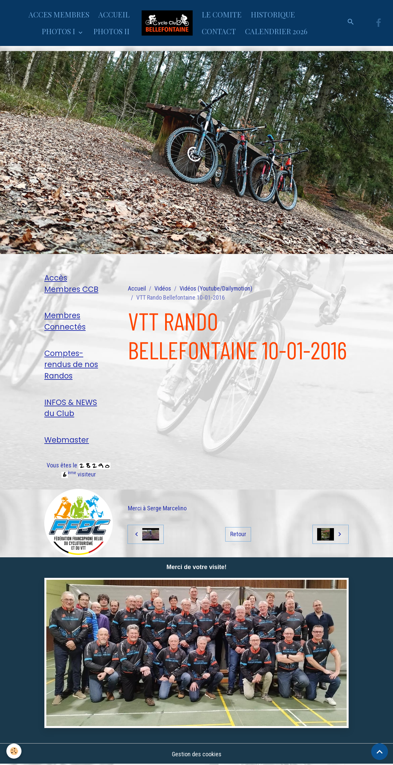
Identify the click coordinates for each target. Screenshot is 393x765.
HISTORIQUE (273, 14)
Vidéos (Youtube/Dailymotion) (216, 288)
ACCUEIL (114, 14)
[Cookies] (14, 751)
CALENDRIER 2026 (276, 31)
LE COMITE (222, 14)
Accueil (137, 288)
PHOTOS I (59, 31)
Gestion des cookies (197, 754)
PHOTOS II (111, 31)
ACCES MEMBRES (59, 14)
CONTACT (219, 31)
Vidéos (162, 288)
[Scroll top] (379, 751)
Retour (238, 534)
